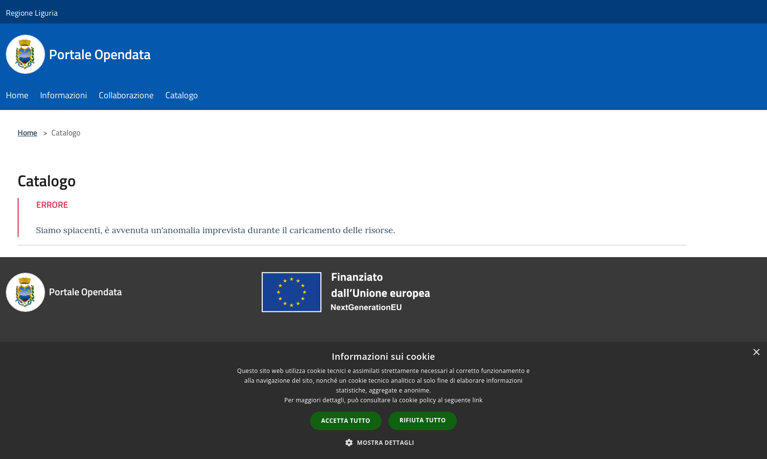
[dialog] (383, 400)
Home (27, 132)
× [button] (756, 352)
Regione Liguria (32, 13)
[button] (383, 442)
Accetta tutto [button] (345, 420)
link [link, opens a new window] (478, 400)
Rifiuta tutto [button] (423, 420)
